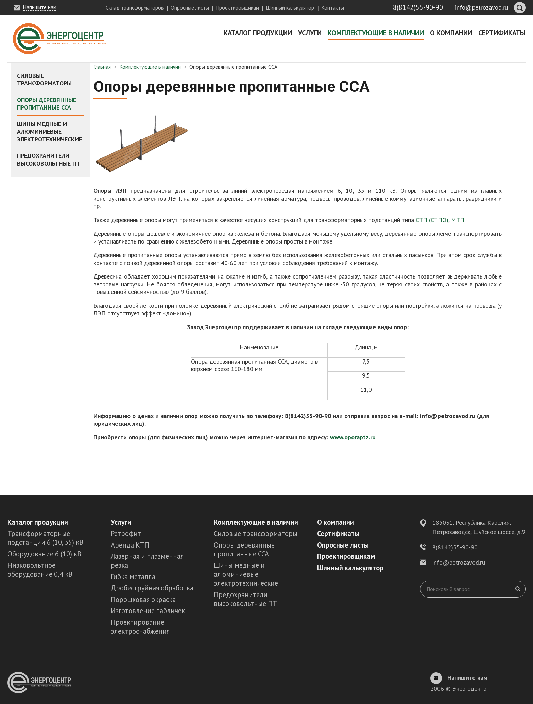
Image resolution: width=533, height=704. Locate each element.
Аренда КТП (130, 545)
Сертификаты (502, 32)
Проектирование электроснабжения (140, 627)
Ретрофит (126, 533)
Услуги (310, 32)
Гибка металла (133, 576)
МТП (456, 220)
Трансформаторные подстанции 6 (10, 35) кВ (45, 538)
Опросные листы (190, 7)
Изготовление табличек (148, 610)
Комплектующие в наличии (376, 32)
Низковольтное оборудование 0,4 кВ (39, 569)
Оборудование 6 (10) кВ (44, 553)
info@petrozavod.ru (458, 562)
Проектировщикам (237, 7)
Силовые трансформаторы (44, 79)
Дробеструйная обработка (152, 587)
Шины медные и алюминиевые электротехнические (49, 131)
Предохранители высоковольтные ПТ (48, 159)
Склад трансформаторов (135, 7)
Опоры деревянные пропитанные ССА (46, 104)
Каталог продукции (258, 32)
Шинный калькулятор (290, 7)
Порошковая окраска (143, 599)
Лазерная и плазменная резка (147, 561)
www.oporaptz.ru (353, 437)
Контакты (332, 7)
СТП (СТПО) (431, 220)
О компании (451, 32)
